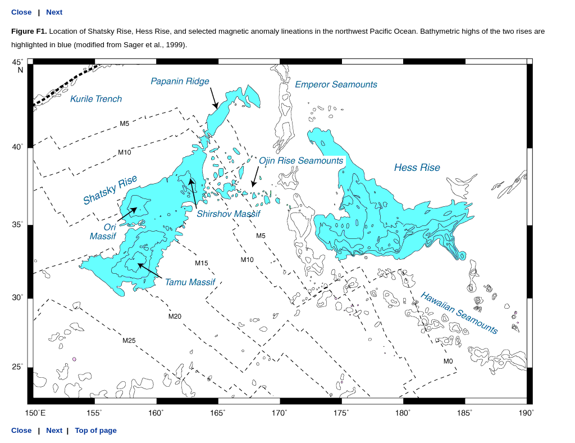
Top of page (95, 430)
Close (21, 12)
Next (54, 12)
